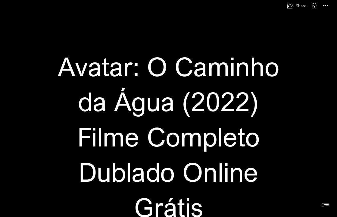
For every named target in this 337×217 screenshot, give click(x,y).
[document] (168, 108)
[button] (297, 5)
